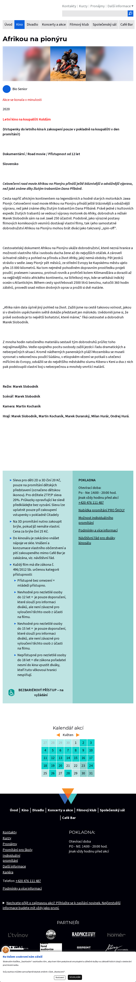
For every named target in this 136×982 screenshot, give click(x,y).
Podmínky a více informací (98, 530)
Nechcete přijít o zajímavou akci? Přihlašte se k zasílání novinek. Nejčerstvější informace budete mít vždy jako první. (61, 905)
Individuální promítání (11, 858)
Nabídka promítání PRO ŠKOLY (101, 510)
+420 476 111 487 (91, 502)
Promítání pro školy (17, 849)
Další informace (14, 866)
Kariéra (8, 872)
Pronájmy (10, 844)
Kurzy (7, 838)
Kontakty (10, 832)
